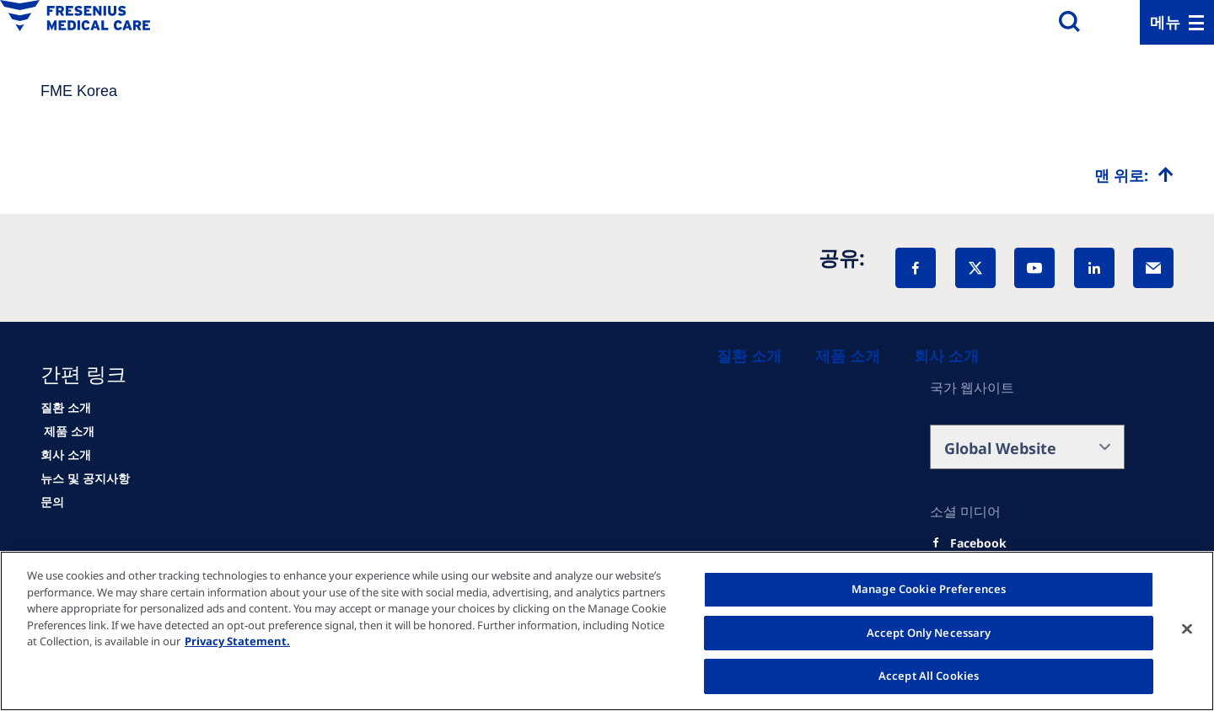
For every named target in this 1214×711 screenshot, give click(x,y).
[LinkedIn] (1094, 268)
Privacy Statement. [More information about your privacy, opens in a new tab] (237, 641)
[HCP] (67, 431)
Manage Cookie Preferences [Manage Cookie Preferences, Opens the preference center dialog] (928, 588)
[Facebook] (915, 268)
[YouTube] (1034, 268)
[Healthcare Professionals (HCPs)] (847, 355)
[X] (975, 268)
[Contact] (52, 502)
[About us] (946, 355)
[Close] (1187, 629)
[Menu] (1177, 22)
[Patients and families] (749, 355)
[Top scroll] (1134, 175)
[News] (85, 478)
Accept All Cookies (928, 675)
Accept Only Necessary (929, 632)
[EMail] (1153, 268)
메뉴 (1165, 22)
